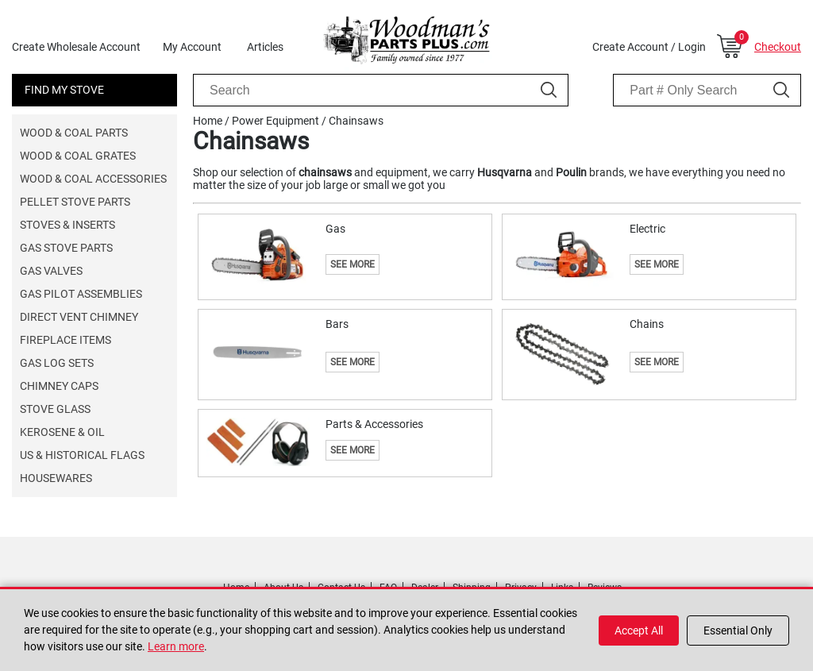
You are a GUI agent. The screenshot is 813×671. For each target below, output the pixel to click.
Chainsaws (356, 120)
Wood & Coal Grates (78, 155)
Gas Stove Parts (66, 247)
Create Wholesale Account (76, 46)
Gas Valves (51, 270)
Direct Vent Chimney (79, 316)
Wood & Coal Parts (74, 132)
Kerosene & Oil (62, 432)
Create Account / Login (649, 46)
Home (207, 120)
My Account (192, 46)
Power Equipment (275, 120)
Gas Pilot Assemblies (81, 293)
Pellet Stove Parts (75, 201)
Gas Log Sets (57, 363)
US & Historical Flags (82, 455)
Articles (265, 46)
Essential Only (738, 630)
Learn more (176, 646)
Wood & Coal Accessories (93, 178)
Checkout (777, 46)
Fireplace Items (65, 340)
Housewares (56, 478)
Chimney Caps (59, 386)
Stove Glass (55, 409)
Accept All (639, 630)
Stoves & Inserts (67, 224)
